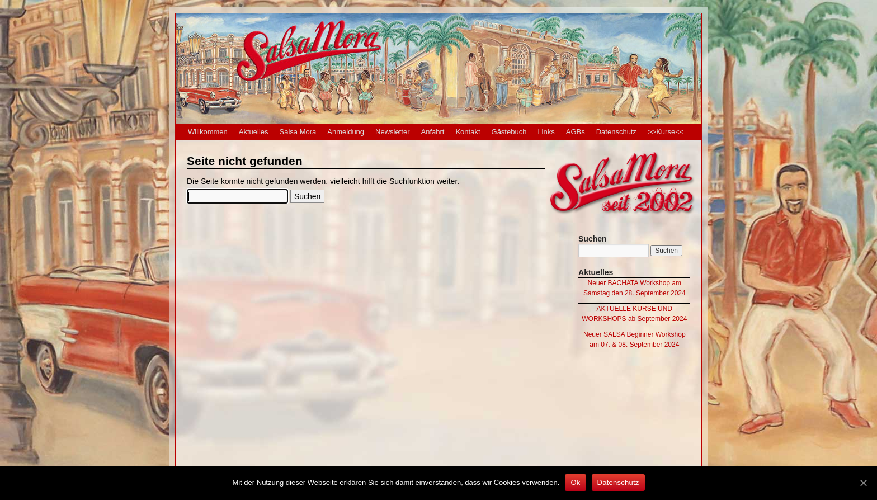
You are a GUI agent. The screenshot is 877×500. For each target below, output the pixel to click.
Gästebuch (509, 132)
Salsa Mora (298, 132)
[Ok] (863, 482)
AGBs (575, 132)
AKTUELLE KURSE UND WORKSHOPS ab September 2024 (634, 314)
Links (545, 132)
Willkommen (208, 132)
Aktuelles (253, 132)
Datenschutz (616, 132)
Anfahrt (433, 132)
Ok (575, 482)
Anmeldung (345, 132)
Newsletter (392, 132)
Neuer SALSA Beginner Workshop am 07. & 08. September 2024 (634, 339)
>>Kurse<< (665, 132)
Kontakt (467, 132)
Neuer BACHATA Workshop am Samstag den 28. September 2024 (634, 288)
